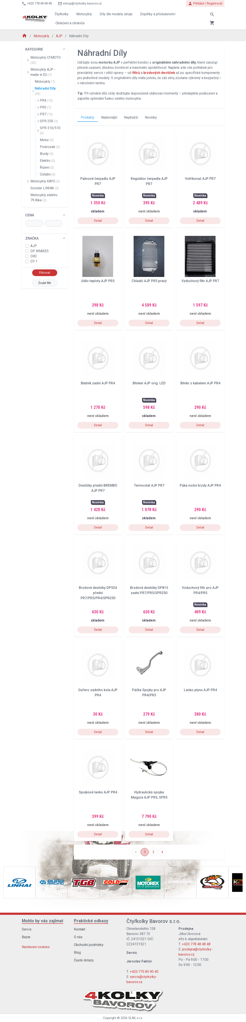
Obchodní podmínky (89, 945)
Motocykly (42, 36)
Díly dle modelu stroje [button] (116, 14)
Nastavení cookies (36, 947)
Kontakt (79, 929)
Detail (98, 220)
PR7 (46, 114)
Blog (77, 952)
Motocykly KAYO (45, 181)
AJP (59, 36)
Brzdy (46, 154)
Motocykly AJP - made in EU (43, 72)
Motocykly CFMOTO (45, 59)
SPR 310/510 (50, 130)
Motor (47, 140)
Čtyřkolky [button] (62, 14)
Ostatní (47, 174)
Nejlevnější (109, 117)
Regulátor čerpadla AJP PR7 (149, 181)
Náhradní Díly (45, 90)
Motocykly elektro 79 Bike (43, 197)
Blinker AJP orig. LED (149, 383)
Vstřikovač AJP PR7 (200, 179)
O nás (78, 937)
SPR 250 (49, 121)
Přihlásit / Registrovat (205, 3)
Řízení (47, 167)
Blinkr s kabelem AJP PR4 (200, 383)
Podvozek (50, 147)
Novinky (151, 117)
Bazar (26, 937)
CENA (29, 215)
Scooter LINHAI (44, 188)
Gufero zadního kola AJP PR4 (97, 692)
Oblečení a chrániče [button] (70, 23)
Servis (27, 929)
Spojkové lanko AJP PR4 (98, 792)
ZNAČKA (32, 238)
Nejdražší (131, 117)
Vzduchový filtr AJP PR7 (200, 281)
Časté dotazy (84, 960)
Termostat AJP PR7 (149, 485)
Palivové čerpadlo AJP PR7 (97, 181)
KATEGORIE (34, 49)
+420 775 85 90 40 (144, 972)
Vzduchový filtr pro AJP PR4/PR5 (200, 590)
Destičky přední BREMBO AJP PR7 (98, 488)
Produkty (87, 117)
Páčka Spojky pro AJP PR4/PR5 (149, 692)
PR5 (45, 107)
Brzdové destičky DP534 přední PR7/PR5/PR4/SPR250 (98, 593)
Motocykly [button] (84, 14)
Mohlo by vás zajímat (42, 920)
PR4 (46, 100)
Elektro (47, 161)
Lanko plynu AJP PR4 (200, 690)
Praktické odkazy (91, 920)
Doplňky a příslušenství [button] (157, 14)
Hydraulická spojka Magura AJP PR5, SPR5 (149, 794)
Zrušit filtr (44, 283)
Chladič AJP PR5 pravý (149, 281)
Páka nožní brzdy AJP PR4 (200, 485)
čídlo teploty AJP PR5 (97, 281)
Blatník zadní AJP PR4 (98, 383)
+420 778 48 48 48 (196, 944)
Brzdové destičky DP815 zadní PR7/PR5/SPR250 (149, 590)
